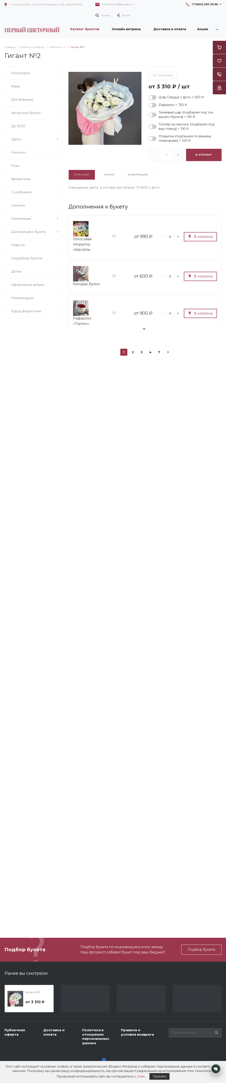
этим (141, 1076)
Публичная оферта (14, 1032)
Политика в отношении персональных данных (95, 1036)
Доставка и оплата (54, 1032)
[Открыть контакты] (216, 1069)
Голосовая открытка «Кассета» (82, 244)
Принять (159, 1076)
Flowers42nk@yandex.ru (118, 4)
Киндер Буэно (86, 284)
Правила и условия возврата (137, 1032)
